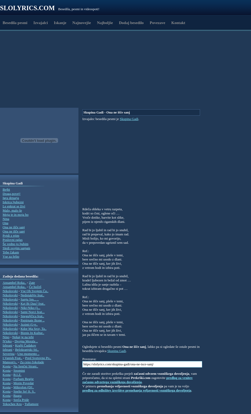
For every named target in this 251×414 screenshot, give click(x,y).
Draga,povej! (11, 194)
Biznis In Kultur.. (32, 333)
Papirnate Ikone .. (33, 320)
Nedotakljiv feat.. (32, 295)
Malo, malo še (12, 210)
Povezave (157, 23)
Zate (32, 283)
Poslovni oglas (12, 240)
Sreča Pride (21, 400)
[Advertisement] (55, 95)
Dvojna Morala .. (26, 341)
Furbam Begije (23, 379)
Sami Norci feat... (33, 312)
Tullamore (32, 404)
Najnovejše (81, 23)
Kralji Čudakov (25, 345)
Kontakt (178, 23)
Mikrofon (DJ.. (23, 387)
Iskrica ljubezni (13, 202)
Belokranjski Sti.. (27, 349)
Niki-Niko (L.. (30, 308)
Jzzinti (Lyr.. (29, 324)
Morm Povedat (23, 383)
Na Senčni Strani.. (25, 366)
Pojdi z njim (11, 235)
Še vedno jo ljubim (15, 244)
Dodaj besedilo (131, 23)
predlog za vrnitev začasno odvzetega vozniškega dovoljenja (137, 380)
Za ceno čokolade (32, 362)
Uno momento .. (28, 354)
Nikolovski (10, 291)
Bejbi (6, 189)
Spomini (19, 370)
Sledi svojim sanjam (16, 248)
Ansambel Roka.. (14, 283)
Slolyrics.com (27, 8)
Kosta (6, 366)
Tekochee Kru (12, 404)
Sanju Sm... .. (30, 299)
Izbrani (7, 345)
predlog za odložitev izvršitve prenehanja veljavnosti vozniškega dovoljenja (136, 390)
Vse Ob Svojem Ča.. (34, 291)
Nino (6, 337)
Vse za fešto (11, 256)
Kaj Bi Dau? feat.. (33, 303)
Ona (5, 223)
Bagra (17, 396)
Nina (6, 219)
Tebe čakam (11, 252)
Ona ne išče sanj (14, 227)
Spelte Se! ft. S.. (24, 391)
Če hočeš (35, 287)
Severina (8, 354)
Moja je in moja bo (15, 215)
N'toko (7, 341)
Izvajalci (40, 23)
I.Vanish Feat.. (12, 358)
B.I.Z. (17, 375)
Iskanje (60, 23)
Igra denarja (11, 198)
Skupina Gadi (129, 119)
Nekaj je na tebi (23, 337)
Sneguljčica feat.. (32, 316)
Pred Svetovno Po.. (38, 358)
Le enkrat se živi (14, 206)
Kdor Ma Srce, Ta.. (34, 329)
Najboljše (105, 23)
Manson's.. (10, 362)
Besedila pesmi (15, 23)
